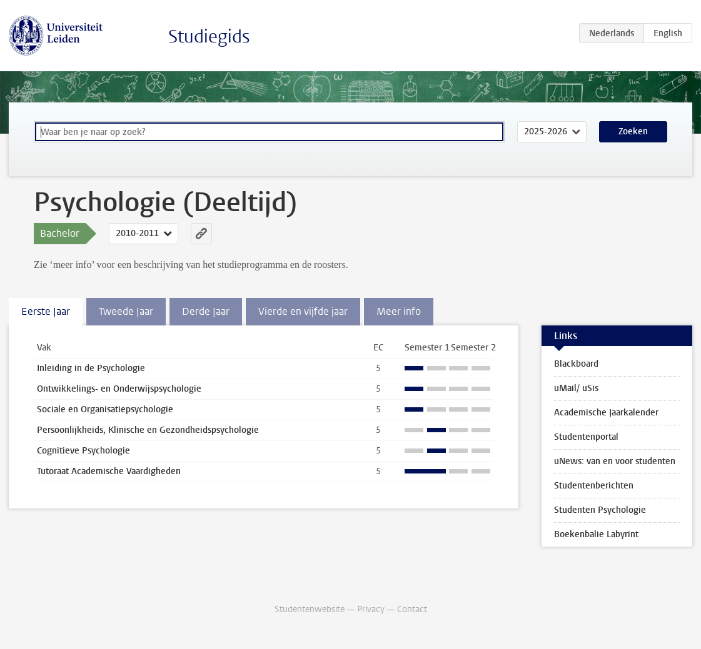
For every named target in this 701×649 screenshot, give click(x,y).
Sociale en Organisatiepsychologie (105, 409)
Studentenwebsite (310, 609)
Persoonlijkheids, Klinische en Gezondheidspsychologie (148, 430)
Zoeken (633, 131)
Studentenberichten (593, 486)
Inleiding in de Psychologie (91, 368)
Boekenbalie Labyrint (596, 534)
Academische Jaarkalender (606, 413)
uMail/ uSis (576, 388)
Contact (412, 609)
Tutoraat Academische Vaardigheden (109, 471)
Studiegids (209, 36)
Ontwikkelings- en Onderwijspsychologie (119, 389)
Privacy (371, 609)
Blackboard (576, 364)
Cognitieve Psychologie (83, 451)
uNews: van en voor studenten (614, 461)
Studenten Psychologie (600, 510)
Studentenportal (586, 437)
